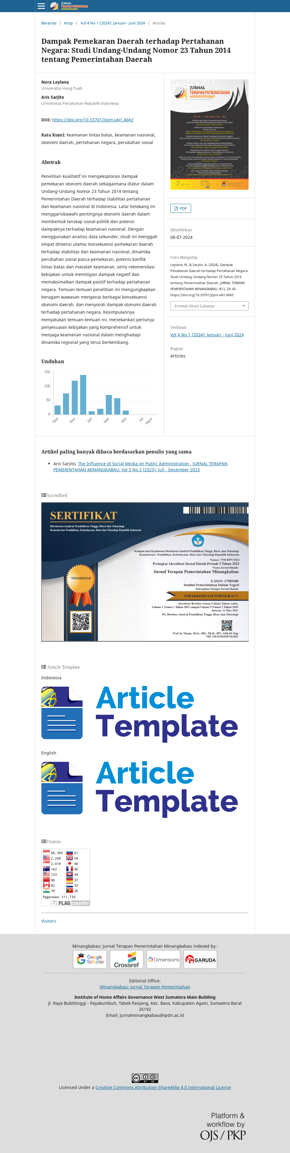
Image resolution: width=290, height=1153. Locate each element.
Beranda (48, 23)
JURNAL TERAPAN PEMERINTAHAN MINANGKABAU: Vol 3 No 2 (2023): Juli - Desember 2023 (140, 466)
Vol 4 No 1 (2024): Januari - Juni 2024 (112, 23)
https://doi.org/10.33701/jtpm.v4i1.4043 (92, 120)
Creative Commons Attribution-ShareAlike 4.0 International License (163, 1087)
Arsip (68, 23)
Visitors (48, 921)
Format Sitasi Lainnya (195, 306)
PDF (183, 208)
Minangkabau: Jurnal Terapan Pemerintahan (145, 987)
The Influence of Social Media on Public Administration (134, 463)
